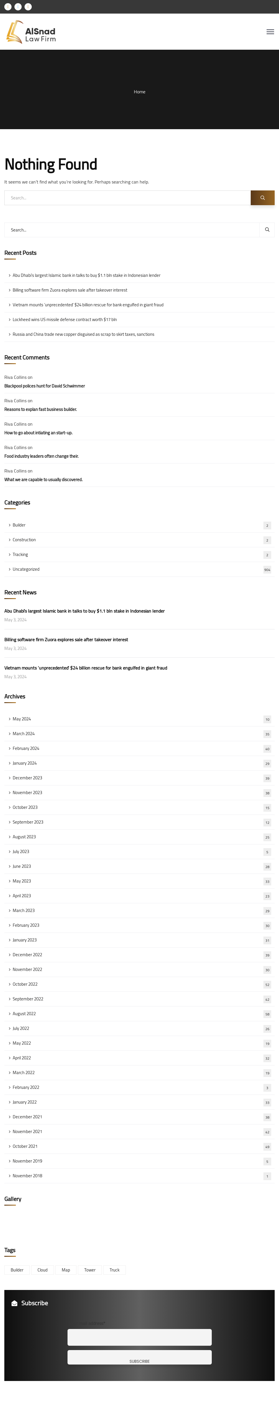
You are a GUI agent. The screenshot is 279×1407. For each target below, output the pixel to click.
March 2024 (142, 733)
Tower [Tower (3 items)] (90, 1270)
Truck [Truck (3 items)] (114, 1270)
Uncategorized (142, 569)
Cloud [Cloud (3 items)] (43, 1270)
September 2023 (142, 822)
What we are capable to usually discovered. (43, 479)
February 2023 (142, 925)
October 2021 (142, 1146)
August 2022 (142, 1013)
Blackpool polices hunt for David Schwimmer (44, 386)
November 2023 (142, 792)
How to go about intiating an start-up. (38, 433)
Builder (142, 525)
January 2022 (142, 1102)
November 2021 (142, 1131)
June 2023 (142, 866)
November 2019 (142, 1161)
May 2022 (142, 1043)
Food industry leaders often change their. (41, 456)
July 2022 (142, 1028)
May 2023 (142, 881)
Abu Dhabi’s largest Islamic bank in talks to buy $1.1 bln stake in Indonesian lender (86, 275)
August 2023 (142, 837)
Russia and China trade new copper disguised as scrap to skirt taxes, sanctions (83, 334)
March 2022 (142, 1072)
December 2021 (142, 1117)
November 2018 (142, 1175)
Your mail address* (87, 1323)
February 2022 (142, 1087)
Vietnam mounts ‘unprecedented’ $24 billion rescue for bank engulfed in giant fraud (88, 305)
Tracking (142, 554)
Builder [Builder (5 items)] (17, 1270)
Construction (142, 539)
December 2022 (142, 954)
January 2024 (142, 763)
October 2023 (142, 807)
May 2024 (142, 719)
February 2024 (142, 748)
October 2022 (142, 984)
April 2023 (142, 895)
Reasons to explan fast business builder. (40, 409)
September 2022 (142, 999)
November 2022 (142, 969)
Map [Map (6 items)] (66, 1270)
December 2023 (142, 778)
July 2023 (142, 851)
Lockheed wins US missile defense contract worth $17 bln (65, 319)
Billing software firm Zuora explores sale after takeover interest (70, 290)
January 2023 (142, 940)
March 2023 (142, 910)
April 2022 (142, 1058)
